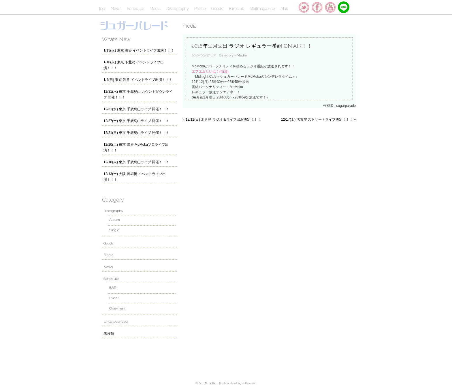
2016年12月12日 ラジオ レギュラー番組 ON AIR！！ (252, 46)
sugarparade (346, 106)
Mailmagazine (262, 8)
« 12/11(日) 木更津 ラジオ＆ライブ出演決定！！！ (222, 119)
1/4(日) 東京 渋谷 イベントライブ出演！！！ (137, 80)
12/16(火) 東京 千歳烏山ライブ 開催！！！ (136, 162)
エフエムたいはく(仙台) (210, 71)
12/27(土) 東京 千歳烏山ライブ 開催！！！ (136, 121)
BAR (112, 288)
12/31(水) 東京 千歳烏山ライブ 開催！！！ (136, 109)
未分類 (108, 333)
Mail (284, 8)
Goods (217, 8)
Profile (200, 8)
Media (155, 8)
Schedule (135, 8)
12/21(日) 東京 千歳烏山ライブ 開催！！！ (136, 133)
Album (114, 220)
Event (114, 298)
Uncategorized (115, 322)
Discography (177, 8)
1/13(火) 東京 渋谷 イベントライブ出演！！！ (138, 50)
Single (114, 230)
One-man (117, 308)
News (116, 8)
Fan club (236, 8)
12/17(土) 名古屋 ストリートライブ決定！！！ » (318, 119)
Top (101, 8)
